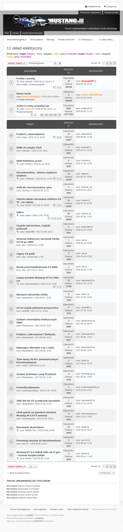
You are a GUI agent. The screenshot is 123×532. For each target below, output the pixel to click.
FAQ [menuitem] (7, 33)
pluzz (63, 54)
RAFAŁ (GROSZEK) (31, 97)
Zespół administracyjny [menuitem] (32, 33)
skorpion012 (27, 298)
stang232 (47, 54)
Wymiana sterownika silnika (32, 294)
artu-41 (25, 444)
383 (42, 115)
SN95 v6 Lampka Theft (29, 147)
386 (55, 115)
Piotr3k (28, 164)
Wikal (83, 174)
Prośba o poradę (25, 78)
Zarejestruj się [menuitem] (92, 6)
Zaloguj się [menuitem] (110, 6)
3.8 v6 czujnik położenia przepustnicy (37, 308)
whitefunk (29, 179)
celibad (56, 54)
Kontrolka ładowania (28, 387)
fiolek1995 (29, 232)
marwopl (25, 151)
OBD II (20, 212)
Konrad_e (26, 190)
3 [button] (110, 63)
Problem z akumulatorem (30, 134)
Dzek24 (28, 81)
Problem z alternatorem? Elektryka (35, 334)
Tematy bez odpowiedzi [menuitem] (90, 12)
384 (46, 115)
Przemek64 (72, 54)
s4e (23, 245)
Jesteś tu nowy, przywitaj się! (32, 106)
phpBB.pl (40, 518)
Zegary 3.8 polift (25, 253)
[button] (114, 63)
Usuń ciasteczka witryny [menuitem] (77, 509)
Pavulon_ (31, 54)
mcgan (23, 54)
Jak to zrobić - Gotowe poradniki (30, 84)
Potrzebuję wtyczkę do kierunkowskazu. (38, 440)
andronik (29, 109)
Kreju (24, 137)
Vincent (84, 160)
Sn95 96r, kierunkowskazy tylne (34, 187)
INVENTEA (38, 521)
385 (50, 115)
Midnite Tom (30, 430)
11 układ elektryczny (24, 48)
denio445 (85, 134)
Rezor (39, 54)
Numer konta (23, 93)
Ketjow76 (85, 108)
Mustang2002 (87, 81)
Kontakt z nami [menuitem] (56, 509)
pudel (27, 215)
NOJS (28, 205)
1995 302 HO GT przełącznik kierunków (38, 400)
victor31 (84, 214)
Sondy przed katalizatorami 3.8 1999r (37, 267)
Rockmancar (27, 326)
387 (59, 115)
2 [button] (107, 63)
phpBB (30, 515)
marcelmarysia (31, 284)
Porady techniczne (26, 99)
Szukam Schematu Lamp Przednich (36, 374)
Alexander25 (86, 280)
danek (84, 427)
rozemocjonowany (30, 390)
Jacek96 (25, 311)
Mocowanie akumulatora (30, 427)
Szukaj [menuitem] (16, 33)
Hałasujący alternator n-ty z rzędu (35, 347)
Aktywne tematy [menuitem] (111, 12)
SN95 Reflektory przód (29, 161)
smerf (24, 365)
